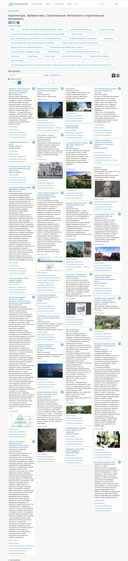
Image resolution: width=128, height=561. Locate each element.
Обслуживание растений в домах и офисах (67, 47)
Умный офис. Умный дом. (72, 56)
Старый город (32, 56)
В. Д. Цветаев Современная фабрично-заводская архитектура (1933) (37, 34)
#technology (17, 26)
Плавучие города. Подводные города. (25, 52)
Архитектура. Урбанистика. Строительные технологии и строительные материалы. (18, 135)
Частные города (17, 61)
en (77, 4)
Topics (48, 4)
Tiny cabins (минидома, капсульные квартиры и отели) (42, 30)
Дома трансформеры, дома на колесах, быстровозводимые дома (36, 38)
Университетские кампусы (99, 56)
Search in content (15, 79)
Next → (54, 82)
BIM (12, 30)
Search (46, 75)
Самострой (15, 56)
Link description (13, 127)
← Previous (12, 82)
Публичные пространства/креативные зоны (83, 52)
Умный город (50, 56)
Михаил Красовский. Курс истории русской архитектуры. (32, 43)
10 (48, 82)
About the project (37, 4)
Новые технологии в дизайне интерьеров (27, 47)
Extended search (55, 75)
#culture (10, 26)
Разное (55, 130)
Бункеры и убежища (107, 30)
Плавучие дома (53, 52)
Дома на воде (77, 34)
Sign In (70, 4)
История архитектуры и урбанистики (83, 38)
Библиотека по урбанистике (81, 30)
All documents (59, 4)
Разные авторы (13, 129)
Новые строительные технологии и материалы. (80, 43)
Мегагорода (108, 38)
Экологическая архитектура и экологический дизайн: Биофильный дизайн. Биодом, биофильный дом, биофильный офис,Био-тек (61, 65)
